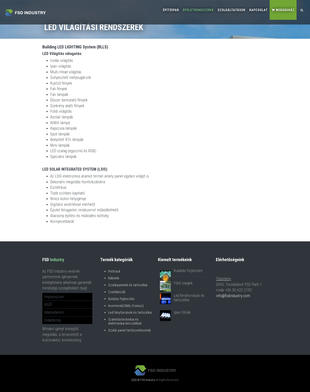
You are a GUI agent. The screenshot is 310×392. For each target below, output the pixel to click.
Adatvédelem (54, 312)
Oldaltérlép (52, 320)
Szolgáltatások (231, 10)
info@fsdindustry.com (233, 295)
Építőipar (171, 10)
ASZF (48, 304)
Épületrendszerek (198, 10)
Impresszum (54, 296)
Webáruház (283, 10)
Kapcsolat (258, 10)
